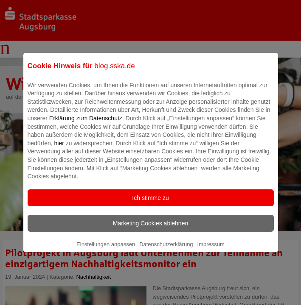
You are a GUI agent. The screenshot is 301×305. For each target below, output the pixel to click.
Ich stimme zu (150, 203)
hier (59, 149)
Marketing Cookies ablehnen (150, 229)
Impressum (211, 250)
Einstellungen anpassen (105, 250)
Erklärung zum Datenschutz (85, 124)
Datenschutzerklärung (166, 250)
